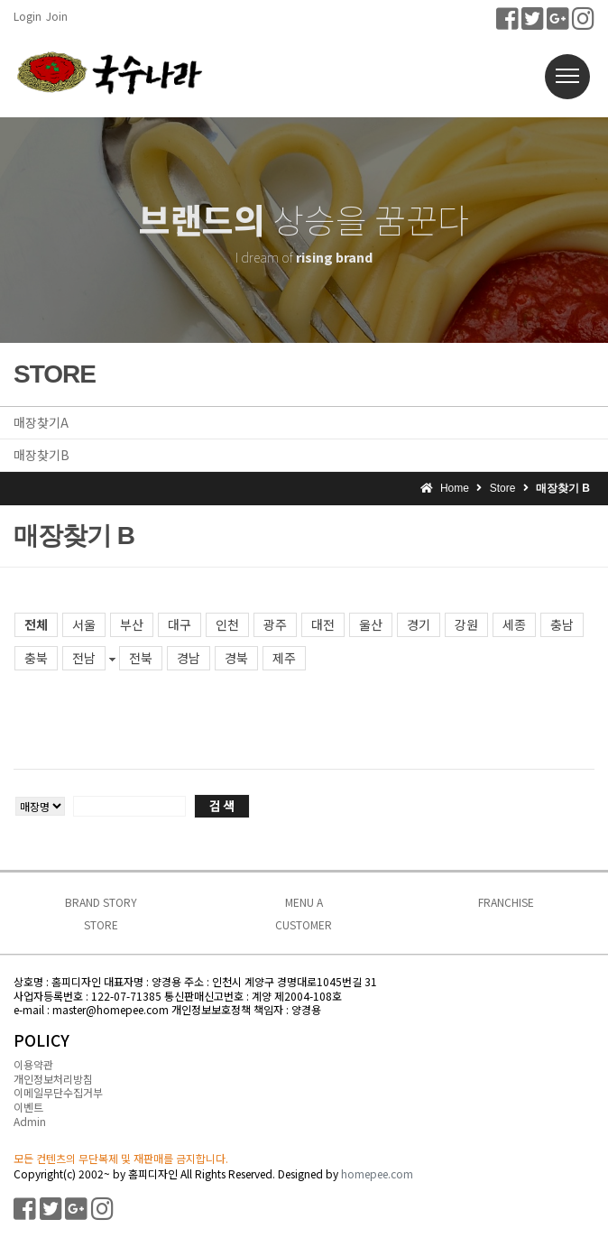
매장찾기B (41, 455)
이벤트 (28, 1106)
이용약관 (33, 1064)
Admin (30, 1121)
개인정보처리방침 (53, 1078)
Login (27, 15)
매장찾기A (41, 422)
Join (57, 15)
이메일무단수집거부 (58, 1092)
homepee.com (377, 1173)
